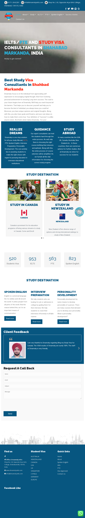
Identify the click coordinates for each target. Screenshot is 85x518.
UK (32, 468)
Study (32, 14)
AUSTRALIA (35, 456)
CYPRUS (34, 474)
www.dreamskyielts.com (14, 470)
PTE (46, 14)
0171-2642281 (13, 2)
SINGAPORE (35, 471)
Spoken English (57, 14)
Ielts (58, 465)
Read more (10, 318)
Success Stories (72, 14)
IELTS (40, 14)
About (24, 14)
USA (32, 465)
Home (18, 14)
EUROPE (34, 480)
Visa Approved (62, 471)
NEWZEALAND (36, 459)
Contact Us (20, 19)
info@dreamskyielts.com (34, 2)
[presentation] (16, 404)
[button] (41, 238)
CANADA (34, 462)
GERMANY (34, 477)
